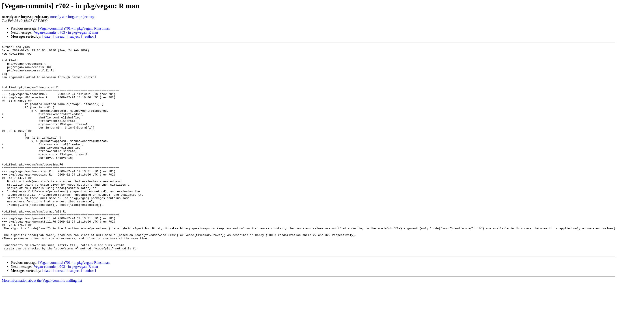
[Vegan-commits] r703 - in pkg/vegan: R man (65, 32)
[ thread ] (60, 36)
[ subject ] (74, 36)
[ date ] (47, 36)
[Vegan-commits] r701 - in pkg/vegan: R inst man (74, 28)
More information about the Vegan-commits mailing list (42, 322)
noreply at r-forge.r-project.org (72, 17)
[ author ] (89, 36)
